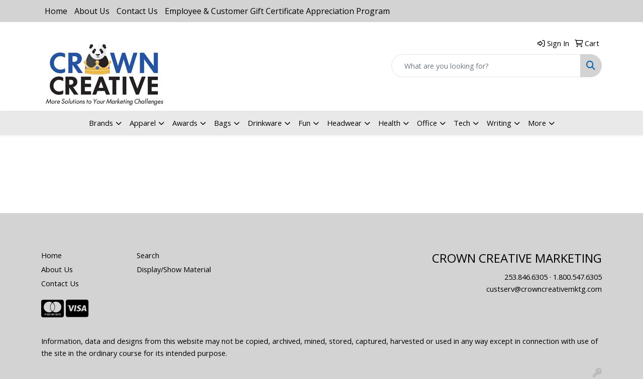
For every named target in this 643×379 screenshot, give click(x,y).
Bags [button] (222, 123)
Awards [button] (184, 123)
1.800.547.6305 (577, 277)
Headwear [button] (344, 123)
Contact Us (137, 11)
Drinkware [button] (265, 123)
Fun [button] (304, 123)
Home (56, 11)
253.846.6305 (526, 277)
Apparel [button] (143, 123)
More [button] (537, 123)
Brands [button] (101, 123)
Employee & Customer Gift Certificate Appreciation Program (277, 11)
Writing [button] (499, 123)
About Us (92, 11)
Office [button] (427, 123)
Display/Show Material (174, 269)
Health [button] (389, 123)
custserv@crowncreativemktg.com (544, 289)
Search (148, 255)
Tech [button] (462, 123)
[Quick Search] (486, 65)
